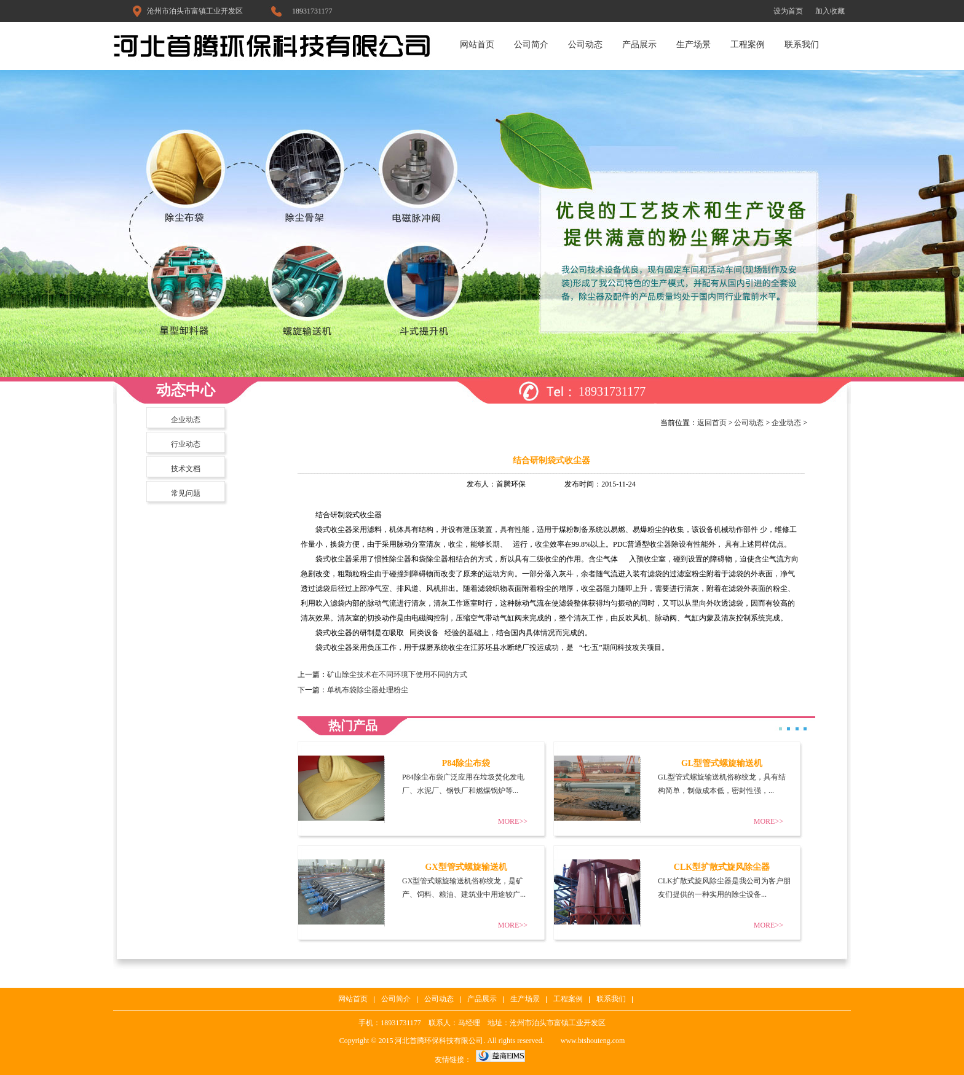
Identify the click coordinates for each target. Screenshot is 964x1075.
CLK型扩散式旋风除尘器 (722, 867)
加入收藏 (830, 11)
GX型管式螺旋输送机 (466, 867)
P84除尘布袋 (466, 763)
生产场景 (693, 44)
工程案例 (747, 44)
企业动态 (185, 419)
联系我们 (801, 44)
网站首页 (477, 44)
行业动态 (185, 444)
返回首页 (712, 422)
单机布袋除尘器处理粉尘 (367, 690)
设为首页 (788, 11)
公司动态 (585, 44)
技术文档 (185, 468)
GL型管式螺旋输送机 (721, 763)
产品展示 (639, 44)
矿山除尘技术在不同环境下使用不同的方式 (397, 674)
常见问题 (185, 493)
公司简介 (531, 44)
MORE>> (512, 821)
